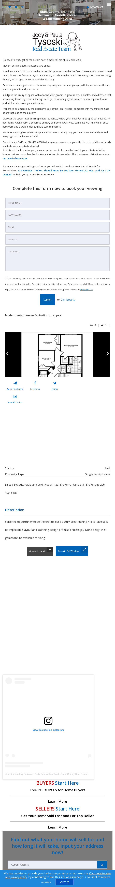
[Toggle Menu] (108, 4)
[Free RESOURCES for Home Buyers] (57, 792)
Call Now (68, 299)
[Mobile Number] (57, 239)
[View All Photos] (15, 400)
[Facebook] (35, 386)
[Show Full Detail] (40, 551)
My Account (95, 6)
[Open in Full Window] (72, 551)
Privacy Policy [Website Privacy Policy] (86, 289)
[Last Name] (57, 215)
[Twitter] (55, 386)
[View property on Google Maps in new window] (57, 434)
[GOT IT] (64, 882)
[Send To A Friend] (15, 386)
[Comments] (57, 258)
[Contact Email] (57, 227)
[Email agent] (16, 6)
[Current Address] (52, 864)
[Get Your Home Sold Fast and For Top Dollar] (57, 817)
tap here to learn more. (15, 158)
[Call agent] (4, 6)
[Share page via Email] (22, 6)
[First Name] (57, 203)
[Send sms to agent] (10, 6)
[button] (47, 299)
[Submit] (102, 864)
